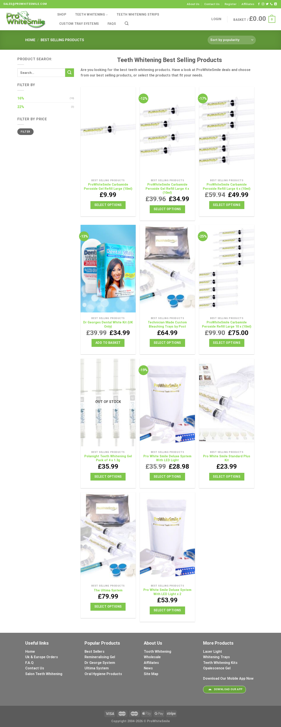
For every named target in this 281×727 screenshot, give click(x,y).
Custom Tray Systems (79, 24)
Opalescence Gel (217, 668)
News (148, 668)
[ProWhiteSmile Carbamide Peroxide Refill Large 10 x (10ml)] (226, 270)
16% (20, 98)
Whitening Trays (217, 657)
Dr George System (100, 663)
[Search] (126, 23)
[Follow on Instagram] (263, 4)
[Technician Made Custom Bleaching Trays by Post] (167, 270)
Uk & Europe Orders (41, 657)
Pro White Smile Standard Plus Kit (226, 458)
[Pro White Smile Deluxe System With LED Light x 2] (167, 537)
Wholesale (152, 657)
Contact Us (212, 4)
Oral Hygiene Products (103, 674)
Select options (108, 205)
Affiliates (247, 4)
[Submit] (69, 72)
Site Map (151, 674)
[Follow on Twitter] (267, 4)
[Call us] (271, 4)
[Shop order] (232, 40)
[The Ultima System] (108, 537)
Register (231, 4)
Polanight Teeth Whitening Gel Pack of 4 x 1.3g (108, 458)
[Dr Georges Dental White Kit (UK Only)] (108, 270)
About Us (193, 4)
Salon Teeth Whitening (43, 674)
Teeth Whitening (91, 15)
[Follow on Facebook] (259, 4)
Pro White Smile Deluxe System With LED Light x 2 (167, 592)
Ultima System (97, 668)
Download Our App (224, 689)
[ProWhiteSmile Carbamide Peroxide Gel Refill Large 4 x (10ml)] (167, 132)
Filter (25, 131)
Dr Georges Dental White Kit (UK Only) (108, 324)
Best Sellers (95, 651)
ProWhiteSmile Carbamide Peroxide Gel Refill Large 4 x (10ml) (167, 189)
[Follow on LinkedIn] (275, 4)
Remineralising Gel (100, 657)
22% (20, 107)
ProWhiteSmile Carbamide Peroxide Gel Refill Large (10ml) (108, 187)
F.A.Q (29, 663)
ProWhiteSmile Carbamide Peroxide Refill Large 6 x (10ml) (226, 187)
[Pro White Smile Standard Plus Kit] (226, 404)
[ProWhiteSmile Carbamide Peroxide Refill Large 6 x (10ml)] (226, 132)
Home (30, 40)
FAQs (112, 24)
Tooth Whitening (157, 651)
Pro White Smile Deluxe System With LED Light (167, 458)
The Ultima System (108, 590)
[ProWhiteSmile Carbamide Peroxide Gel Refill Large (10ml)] (108, 132)
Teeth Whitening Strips (138, 14)
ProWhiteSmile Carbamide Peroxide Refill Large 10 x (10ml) (226, 324)
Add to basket (108, 342)
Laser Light (212, 651)
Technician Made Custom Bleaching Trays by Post (167, 324)
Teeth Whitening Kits (220, 663)
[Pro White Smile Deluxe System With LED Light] (167, 404)
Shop (61, 14)
